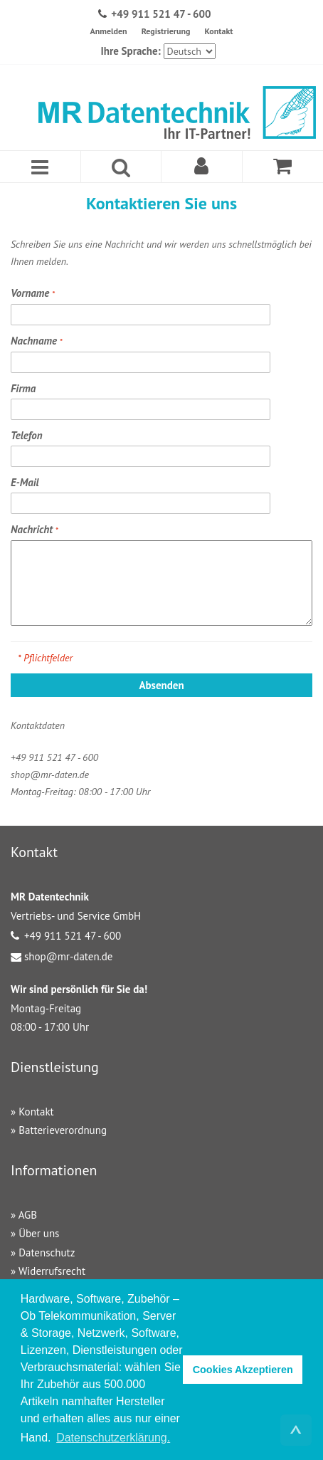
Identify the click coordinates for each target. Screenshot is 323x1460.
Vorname (31, 293)
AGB (27, 1215)
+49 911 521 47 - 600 (161, 14)
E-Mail (25, 482)
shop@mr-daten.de (68, 956)
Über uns (38, 1233)
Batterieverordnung (62, 1130)
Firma (23, 388)
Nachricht (33, 529)
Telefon (27, 435)
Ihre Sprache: (130, 51)
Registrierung (166, 31)
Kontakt (218, 31)
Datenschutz (46, 1252)
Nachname (35, 340)
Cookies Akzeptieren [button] (243, 1369)
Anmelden (108, 31)
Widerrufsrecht (51, 1271)
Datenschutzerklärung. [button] (113, 1438)
